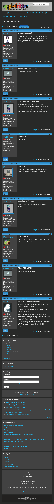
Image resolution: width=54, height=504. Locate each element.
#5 (50, 164)
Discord (9, 349)
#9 (50, 298)
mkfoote (6, 437)
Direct (21, 394)
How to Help (27, 492)
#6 (50, 198)
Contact (48, 13)
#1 (50, 30)
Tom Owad (8, 102)
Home (5, 13)
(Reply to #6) (23, 234)
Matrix (9, 347)
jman (5, 167)
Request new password (13, 384)
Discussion (13, 16)
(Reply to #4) (23, 164)
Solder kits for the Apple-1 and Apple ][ (15, 446)
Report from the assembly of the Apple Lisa (19, 414)
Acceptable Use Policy (12, 467)
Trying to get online (9, 430)
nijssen (6, 448)
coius (5, 34)
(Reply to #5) (23, 198)
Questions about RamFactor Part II (16, 402)
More (49, 417)
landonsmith (7, 444)
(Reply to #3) (22, 134)
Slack (9, 354)
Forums (10, 13)
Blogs (6, 457)
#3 (50, 98)
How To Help (30, 13)
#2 (50, 65)
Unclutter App (31, 394)
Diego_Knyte (8, 237)
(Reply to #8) (23, 298)
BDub (5, 302)
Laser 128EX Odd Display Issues (15, 407)
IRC (8, 345)
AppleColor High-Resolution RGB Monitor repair (20, 405)
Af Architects (23, 16)
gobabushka (8, 68)
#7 (50, 234)
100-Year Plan (40, 13)
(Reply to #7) (23, 265)
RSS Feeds (8, 462)
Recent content (9, 366)
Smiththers (8, 137)
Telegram (10, 356)
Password (7, 379)
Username (7, 374)
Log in (4, 26)
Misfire (9, 351)
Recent (17, 13)
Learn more (6, 358)
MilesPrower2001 (9, 432)
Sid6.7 (6, 427)
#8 (50, 265)
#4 (50, 134)
